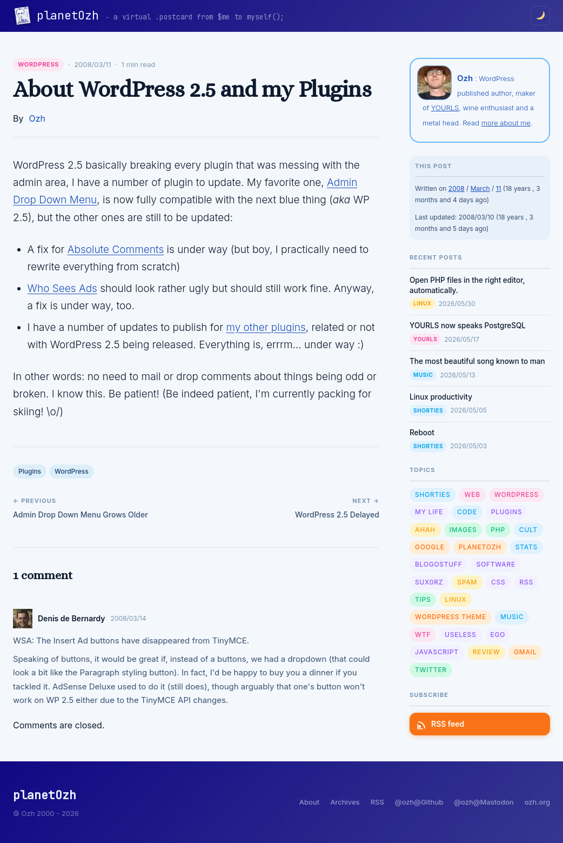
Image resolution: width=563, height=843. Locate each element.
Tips (423, 599)
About (309, 802)
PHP (498, 530)
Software (495, 564)
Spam (467, 582)
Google (430, 547)
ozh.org (537, 802)
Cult (528, 530)
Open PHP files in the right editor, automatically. (467, 285)
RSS (526, 582)
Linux (422, 303)
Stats (526, 547)
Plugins (29, 471)
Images (463, 530)
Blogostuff (438, 564)
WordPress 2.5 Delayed (337, 514)
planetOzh (71, 15)
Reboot (422, 432)
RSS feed (441, 723)
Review (486, 652)
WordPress (38, 64)
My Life (429, 512)
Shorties (428, 410)
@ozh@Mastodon (483, 802)
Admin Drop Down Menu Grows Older (80, 514)
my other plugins (265, 327)
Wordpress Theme (450, 617)
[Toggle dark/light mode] (540, 15)
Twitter (431, 670)
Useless (460, 634)
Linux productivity (441, 397)
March (480, 188)
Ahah (425, 530)
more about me (506, 122)
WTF (423, 634)
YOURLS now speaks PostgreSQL (468, 325)
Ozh (37, 118)
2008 (456, 188)
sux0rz (429, 582)
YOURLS (445, 107)
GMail (525, 652)
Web (472, 494)
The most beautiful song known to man (477, 361)
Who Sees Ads (62, 288)
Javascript (437, 652)
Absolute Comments (116, 249)
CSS (498, 582)
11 (498, 188)
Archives (344, 802)
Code (467, 512)
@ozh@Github (419, 802)
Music (423, 374)
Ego (498, 634)
